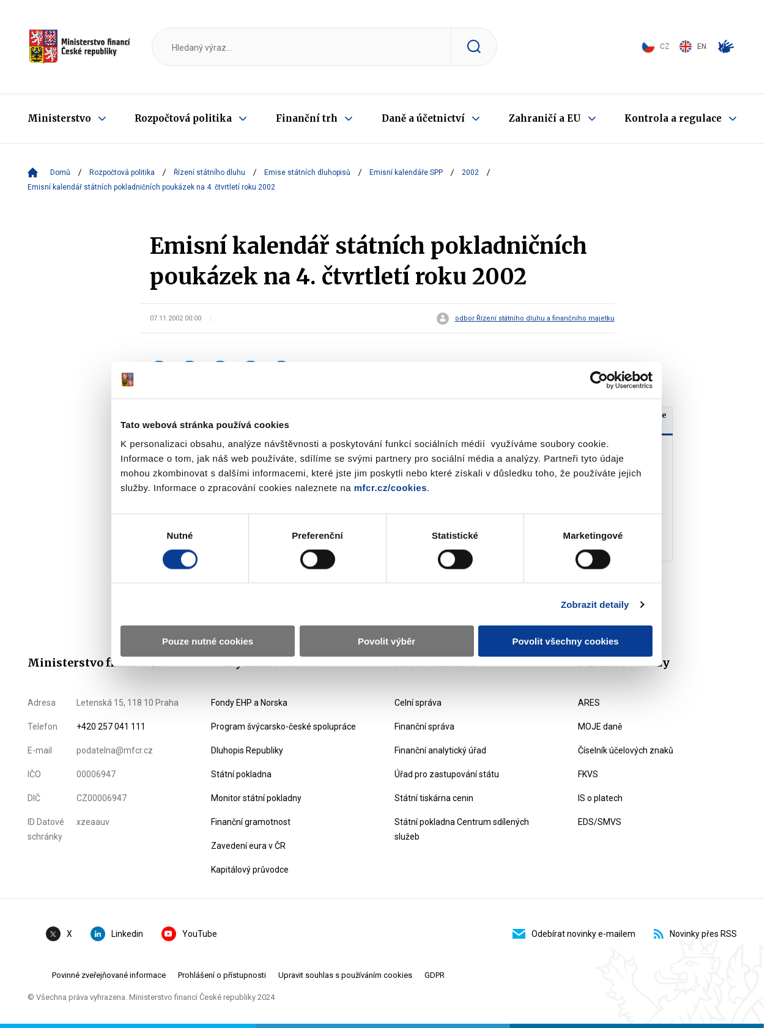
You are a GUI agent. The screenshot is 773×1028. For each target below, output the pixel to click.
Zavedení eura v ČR (248, 846)
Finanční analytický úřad (440, 750)
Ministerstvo (59, 118)
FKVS (588, 774)
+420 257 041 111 (111, 726)
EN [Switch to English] (692, 46)
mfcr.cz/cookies (390, 488)
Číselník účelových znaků (625, 750)
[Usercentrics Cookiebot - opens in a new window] (599, 380)
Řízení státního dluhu (209, 172)
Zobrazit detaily (595, 604)
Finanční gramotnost (250, 822)
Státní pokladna (241, 774)
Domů (60, 172)
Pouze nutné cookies (207, 641)
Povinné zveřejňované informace (109, 975)
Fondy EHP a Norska (249, 703)
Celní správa (418, 703)
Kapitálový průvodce (250, 870)
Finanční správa (424, 726)
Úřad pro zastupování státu (446, 774)
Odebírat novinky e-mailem (573, 934)
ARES (589, 703)
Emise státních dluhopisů (307, 172)
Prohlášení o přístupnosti (222, 975)
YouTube (189, 933)
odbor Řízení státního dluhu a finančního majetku (535, 318)
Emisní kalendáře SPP (406, 172)
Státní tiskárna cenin (433, 798)
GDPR (434, 975)
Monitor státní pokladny (256, 798)
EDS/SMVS (599, 822)
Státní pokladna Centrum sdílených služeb (461, 829)
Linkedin (117, 933)
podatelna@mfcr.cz (114, 750)
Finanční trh (307, 118)
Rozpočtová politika (183, 118)
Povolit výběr (386, 641)
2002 (470, 172)
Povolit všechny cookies (565, 641)
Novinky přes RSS (695, 934)
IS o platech (600, 798)
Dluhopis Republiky (247, 750)
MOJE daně (600, 726)
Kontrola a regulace (673, 118)
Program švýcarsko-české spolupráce (283, 726)
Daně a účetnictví (423, 118)
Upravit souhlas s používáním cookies (345, 975)
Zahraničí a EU (545, 118)
